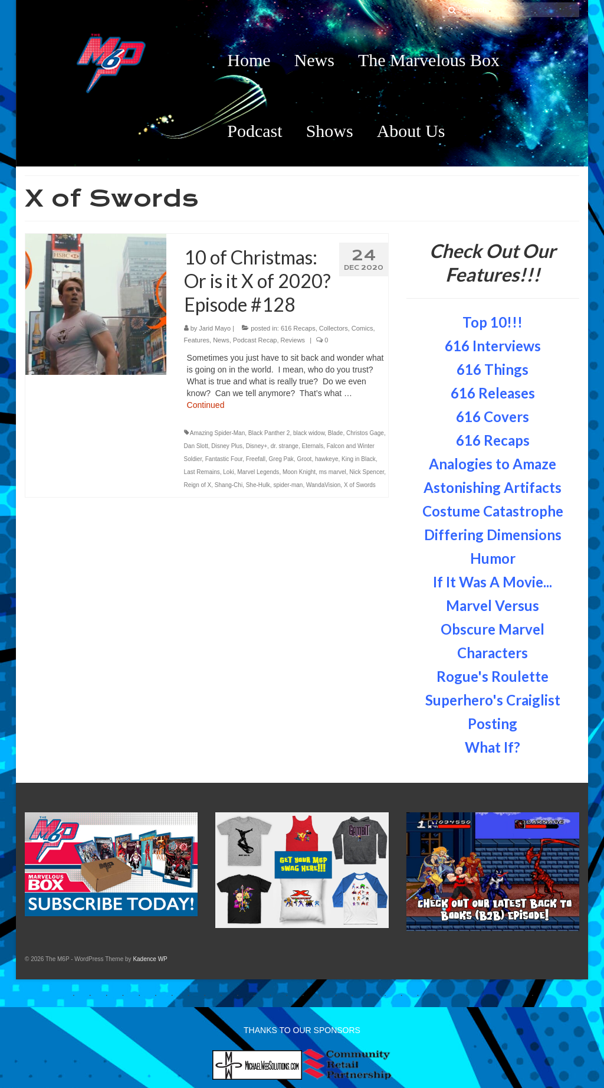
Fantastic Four (223, 459)
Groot (304, 459)
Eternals (312, 446)
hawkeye (326, 459)
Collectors (333, 328)
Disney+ (256, 446)
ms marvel (332, 472)
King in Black (359, 459)
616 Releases (493, 392)
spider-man (288, 485)
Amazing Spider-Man (217, 433)
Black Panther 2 (269, 433)
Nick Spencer (366, 472)
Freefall (255, 459)
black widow (308, 433)
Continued (206, 405)
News (221, 340)
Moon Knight (299, 472)
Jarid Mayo (215, 328)
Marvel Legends (258, 472)
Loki (228, 472)
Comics (362, 328)
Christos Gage (365, 433)
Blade (335, 433)
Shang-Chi (228, 485)
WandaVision (323, 485)
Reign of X (198, 485)
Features (196, 340)
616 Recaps (298, 328)
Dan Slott (196, 446)
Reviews (293, 340)
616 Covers (492, 416)
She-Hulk (258, 485)
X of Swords (360, 485)
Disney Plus (226, 446)
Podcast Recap (255, 340)
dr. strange (284, 446)
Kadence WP (150, 959)
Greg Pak (281, 459)
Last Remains (202, 472)
